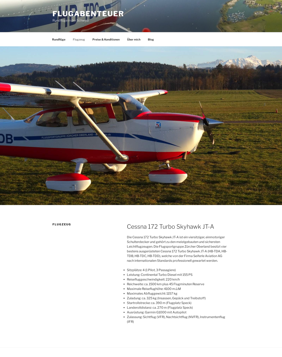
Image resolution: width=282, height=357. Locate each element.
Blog (151, 39)
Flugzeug (79, 39)
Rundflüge (58, 39)
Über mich (133, 39)
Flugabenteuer (88, 13)
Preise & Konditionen (106, 39)
